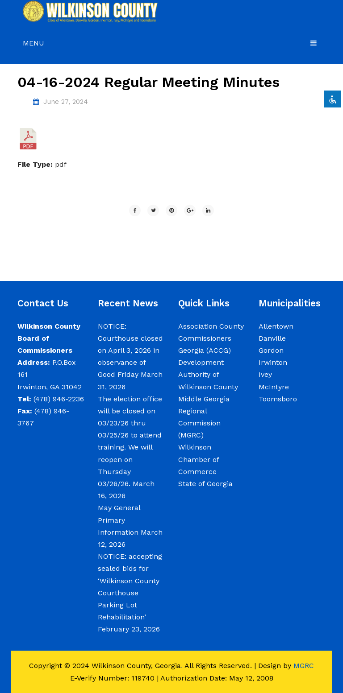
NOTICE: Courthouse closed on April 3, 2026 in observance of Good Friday (130, 350)
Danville (272, 338)
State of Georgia (205, 483)
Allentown (276, 326)
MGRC (303, 665)
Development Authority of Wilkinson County (208, 374)
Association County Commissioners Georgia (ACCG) (211, 338)
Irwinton (273, 362)
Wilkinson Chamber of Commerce (198, 459)
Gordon (271, 350)
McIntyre (274, 387)
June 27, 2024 (65, 102)
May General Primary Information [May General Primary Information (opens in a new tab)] (119, 519)
